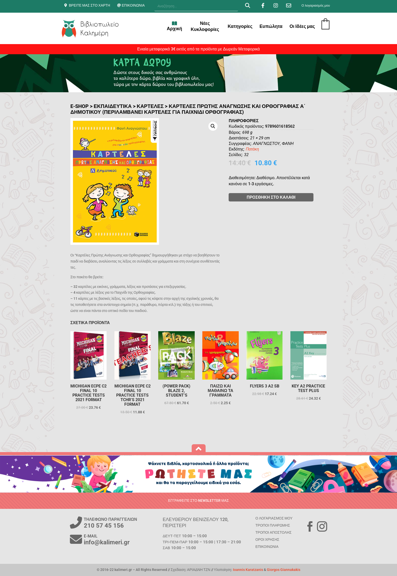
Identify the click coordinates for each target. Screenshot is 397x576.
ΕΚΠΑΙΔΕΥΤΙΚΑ (113, 106)
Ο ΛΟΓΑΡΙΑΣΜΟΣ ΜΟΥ (273, 518)
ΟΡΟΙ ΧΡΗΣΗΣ (267, 539)
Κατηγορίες (240, 26)
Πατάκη (275, 149)
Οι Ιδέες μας (302, 26)
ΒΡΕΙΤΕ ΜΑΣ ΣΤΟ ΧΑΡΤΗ (89, 5)
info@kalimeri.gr (107, 542)
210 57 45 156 (104, 525)
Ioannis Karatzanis (248, 570)
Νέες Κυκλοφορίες (205, 26)
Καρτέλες (150, 106)
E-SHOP (79, 106)
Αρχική (174, 26)
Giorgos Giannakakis (283, 570)
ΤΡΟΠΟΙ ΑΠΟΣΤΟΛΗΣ (273, 532)
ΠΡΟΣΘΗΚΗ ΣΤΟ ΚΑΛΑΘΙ (293, 197)
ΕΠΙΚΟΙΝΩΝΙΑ (133, 5)
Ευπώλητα (271, 26)
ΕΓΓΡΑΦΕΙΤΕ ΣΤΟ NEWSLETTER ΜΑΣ (198, 500)
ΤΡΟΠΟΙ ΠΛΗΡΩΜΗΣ (272, 525)
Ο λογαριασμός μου (316, 5)
